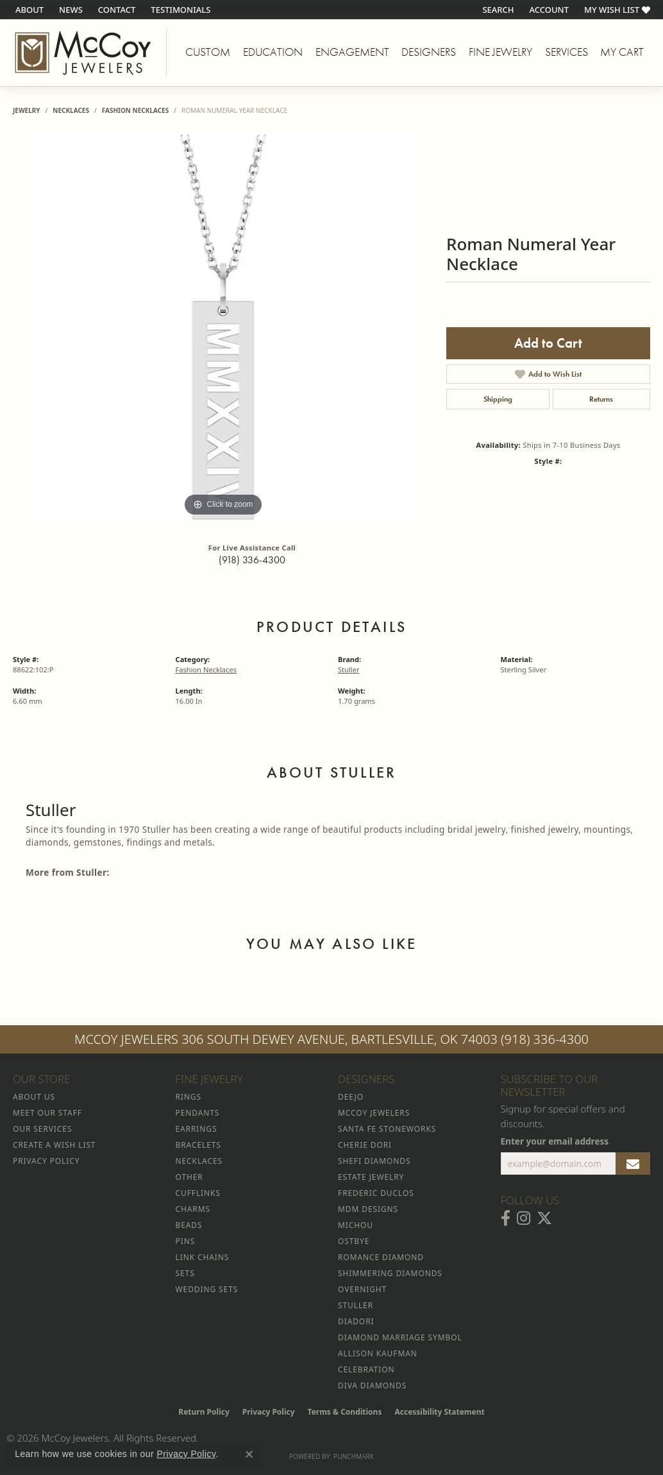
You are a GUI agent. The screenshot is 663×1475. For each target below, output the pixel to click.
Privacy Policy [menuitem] (46, 1160)
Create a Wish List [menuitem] (54, 1144)
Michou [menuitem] (355, 1225)
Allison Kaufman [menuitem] (377, 1353)
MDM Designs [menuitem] (368, 1209)
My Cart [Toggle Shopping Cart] (622, 52)
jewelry (26, 110)
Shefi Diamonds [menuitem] (374, 1160)
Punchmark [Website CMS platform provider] (353, 1456)
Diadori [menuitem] (356, 1321)
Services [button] (566, 52)
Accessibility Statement (439, 1411)
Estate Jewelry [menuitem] (371, 1177)
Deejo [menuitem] (351, 1096)
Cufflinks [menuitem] (198, 1193)
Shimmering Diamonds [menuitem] (390, 1273)
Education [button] (273, 52)
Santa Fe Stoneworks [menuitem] (387, 1128)
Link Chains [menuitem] (203, 1257)
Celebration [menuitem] (366, 1369)
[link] (28, 9)
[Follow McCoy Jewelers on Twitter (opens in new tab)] (544, 1218)
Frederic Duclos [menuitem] (376, 1193)
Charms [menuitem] (193, 1209)
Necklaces (71, 110)
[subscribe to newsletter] (633, 1163)
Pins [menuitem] (186, 1241)
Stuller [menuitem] (355, 1305)
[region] (223, 327)
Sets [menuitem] (185, 1273)
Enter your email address (555, 1141)
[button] (497, 9)
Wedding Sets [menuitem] (207, 1289)
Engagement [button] (352, 52)
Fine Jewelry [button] (500, 52)
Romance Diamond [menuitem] (381, 1257)
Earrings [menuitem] (196, 1128)
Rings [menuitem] (188, 1096)
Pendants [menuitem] (198, 1112)
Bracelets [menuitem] (198, 1144)
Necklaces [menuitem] (199, 1160)
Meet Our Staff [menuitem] (47, 1112)
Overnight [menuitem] (362, 1289)
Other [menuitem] (189, 1177)
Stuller (349, 669)
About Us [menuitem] (34, 1096)
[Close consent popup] (249, 1454)
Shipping (497, 399)
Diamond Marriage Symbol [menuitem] (400, 1337)
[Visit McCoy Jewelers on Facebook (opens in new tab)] (505, 1218)
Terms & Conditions (345, 1411)
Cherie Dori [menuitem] (365, 1144)
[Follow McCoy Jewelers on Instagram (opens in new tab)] (523, 1218)
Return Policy (204, 1411)
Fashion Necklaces (135, 110)
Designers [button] (428, 52)
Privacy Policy (268, 1411)
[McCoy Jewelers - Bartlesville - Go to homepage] (83, 52)
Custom (207, 52)
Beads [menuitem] (189, 1225)
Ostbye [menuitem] (353, 1241)
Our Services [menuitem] (42, 1128)
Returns (601, 399)
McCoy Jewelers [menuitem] (374, 1112)
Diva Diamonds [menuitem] (372, 1385)
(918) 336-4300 (252, 560)
